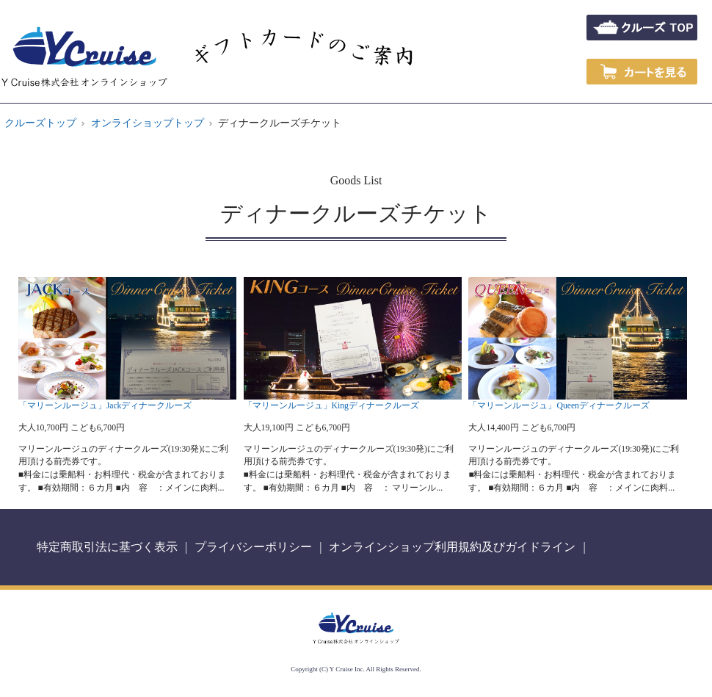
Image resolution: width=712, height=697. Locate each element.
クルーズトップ (40, 123)
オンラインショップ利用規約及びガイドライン (452, 547)
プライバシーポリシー (253, 547)
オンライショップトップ (147, 123)
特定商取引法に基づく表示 (107, 547)
